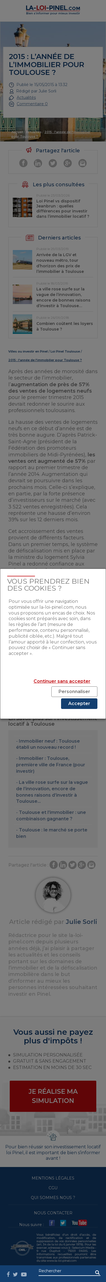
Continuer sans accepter (62, 681)
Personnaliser (74, 691)
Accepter (79, 703)
